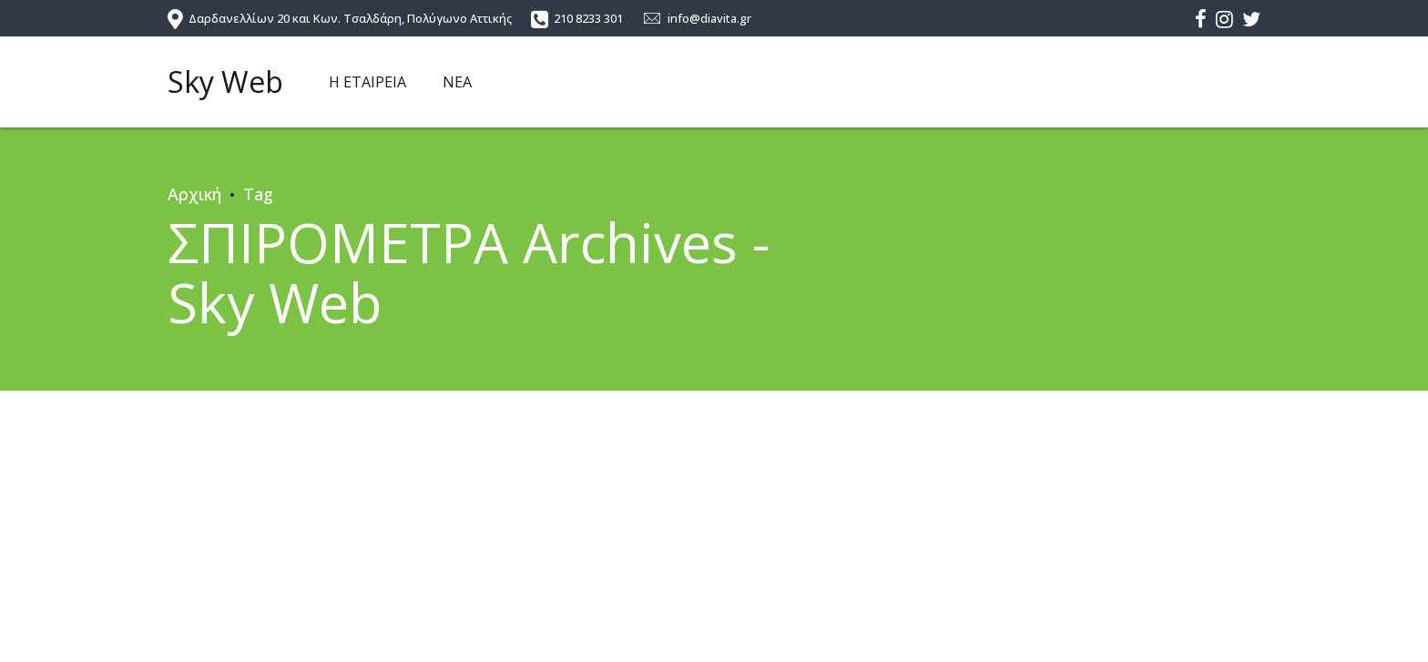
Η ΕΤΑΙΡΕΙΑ (367, 82)
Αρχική (194, 194)
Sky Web (225, 81)
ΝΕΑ (457, 82)
